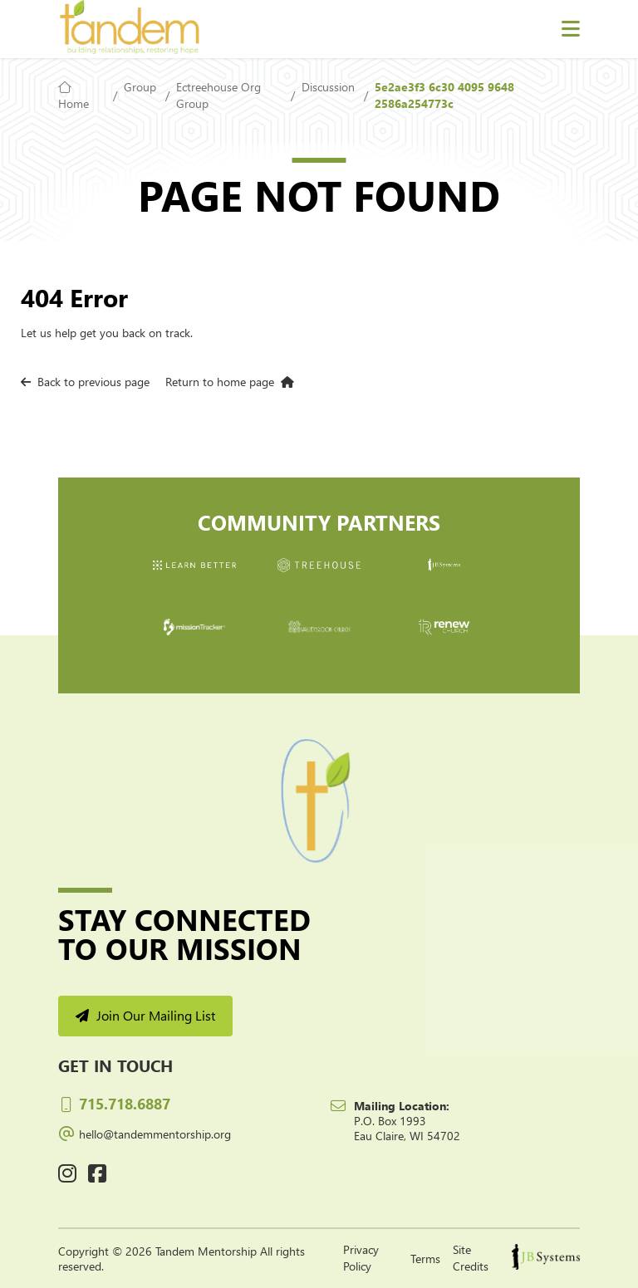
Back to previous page (85, 381)
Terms (425, 1258)
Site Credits (470, 1257)
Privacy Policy (361, 1257)
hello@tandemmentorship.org (144, 1132)
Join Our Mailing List (145, 1015)
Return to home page (229, 381)
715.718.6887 (114, 1103)
